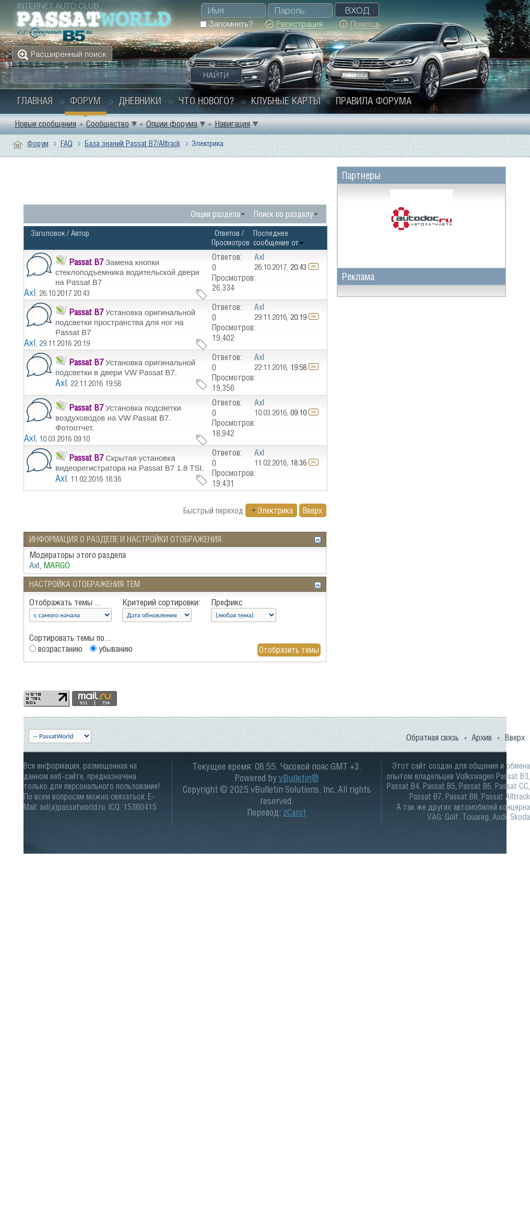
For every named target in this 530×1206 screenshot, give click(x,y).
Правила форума (373, 100)
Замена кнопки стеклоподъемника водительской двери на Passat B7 (127, 272)
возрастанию (56, 648)
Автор (80, 233)
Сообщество (107, 123)
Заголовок (48, 233)
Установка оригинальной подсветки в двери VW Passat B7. (125, 367)
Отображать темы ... (65, 602)
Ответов (227, 233)
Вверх (312, 510)
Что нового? (206, 100)
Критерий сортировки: (161, 602)
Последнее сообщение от (278, 238)
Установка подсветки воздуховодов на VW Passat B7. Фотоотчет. (118, 417)
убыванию (111, 648)
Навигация (232, 123)
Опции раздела (215, 214)
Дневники (140, 100)
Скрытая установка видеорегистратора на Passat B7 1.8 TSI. (129, 462)
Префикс (226, 602)
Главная (35, 100)
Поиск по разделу (283, 214)
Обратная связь (432, 737)
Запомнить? (226, 23)
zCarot (294, 812)
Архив (482, 737)
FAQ (67, 143)
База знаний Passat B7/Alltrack (132, 143)
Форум (85, 100)
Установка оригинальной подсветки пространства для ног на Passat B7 (125, 322)
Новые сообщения (45, 123)
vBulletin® (299, 777)
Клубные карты (286, 100)
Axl (30, 292)
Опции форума (171, 123)
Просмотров (230, 242)
